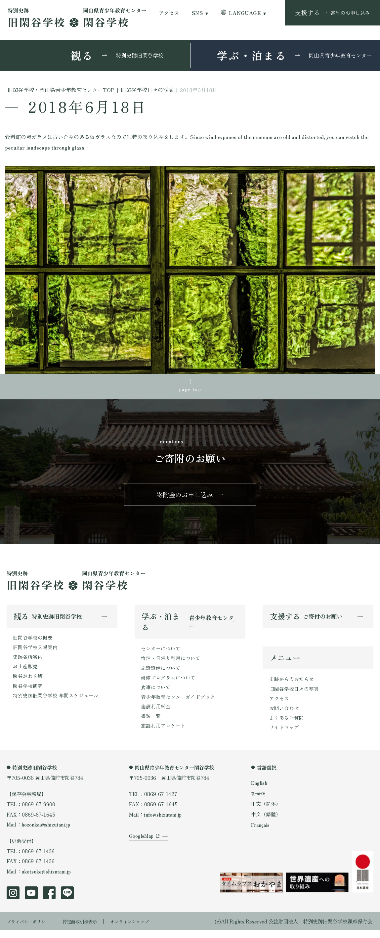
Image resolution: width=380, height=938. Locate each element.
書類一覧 (151, 723)
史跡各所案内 (28, 662)
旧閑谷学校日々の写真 (294, 694)
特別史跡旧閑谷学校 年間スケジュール (56, 702)
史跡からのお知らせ (291, 684)
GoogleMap (141, 851)
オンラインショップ (144, 928)
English (260, 790)
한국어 (258, 801)
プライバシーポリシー (31, 928)
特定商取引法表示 (89, 928)
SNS (197, 12)
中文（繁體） (266, 822)
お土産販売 (25, 672)
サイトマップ (284, 735)
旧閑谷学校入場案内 (35, 651)
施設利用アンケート (163, 733)
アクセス (169, 12)
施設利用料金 (156, 713)
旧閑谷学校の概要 (33, 642)
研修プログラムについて (168, 683)
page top (190, 389)
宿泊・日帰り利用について (170, 663)
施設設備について (161, 673)
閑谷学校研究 (28, 692)
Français (261, 832)
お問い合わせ (284, 715)
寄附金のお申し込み (184, 497)
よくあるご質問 (286, 725)
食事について (156, 693)
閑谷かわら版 (28, 682)
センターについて (161, 652)
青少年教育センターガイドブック (178, 703)
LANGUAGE (245, 12)
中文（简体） (266, 812)
